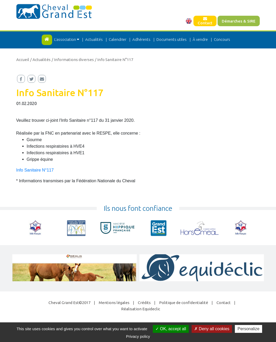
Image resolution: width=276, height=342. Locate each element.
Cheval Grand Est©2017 (69, 302)
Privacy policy (138, 336)
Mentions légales (114, 302)
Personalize (248, 329)
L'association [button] (67, 39)
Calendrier (117, 39)
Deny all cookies (211, 329)
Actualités (94, 39)
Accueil (22, 59)
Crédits (144, 302)
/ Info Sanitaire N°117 (114, 59)
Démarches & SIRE (239, 21)
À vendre (200, 39)
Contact (205, 21)
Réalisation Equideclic (140, 309)
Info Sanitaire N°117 (35, 170)
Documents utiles (171, 39)
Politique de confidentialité (183, 302)
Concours (222, 39)
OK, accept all (170, 329)
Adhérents (141, 39)
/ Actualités (40, 59)
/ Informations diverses (73, 59)
